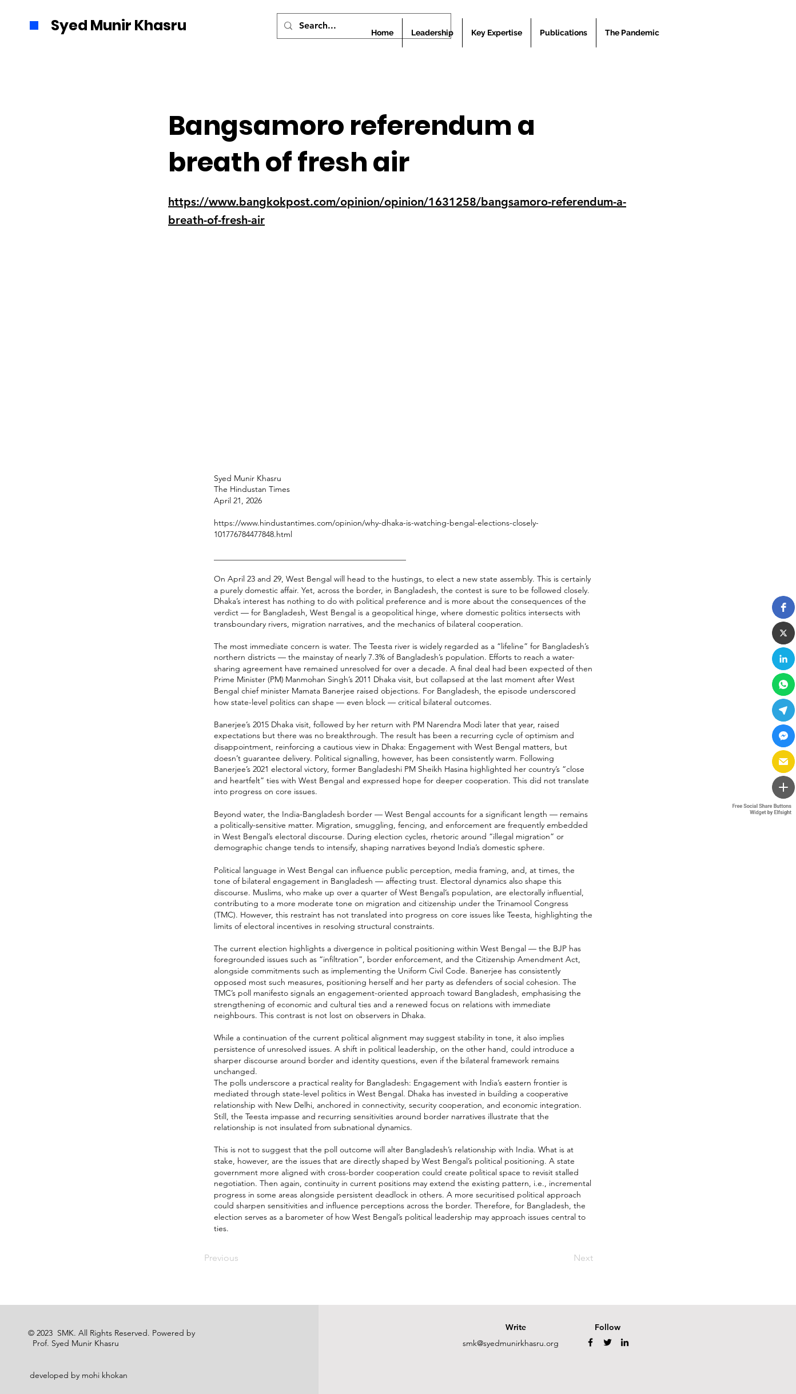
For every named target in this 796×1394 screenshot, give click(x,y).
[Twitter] (607, 1342)
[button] (563, 32)
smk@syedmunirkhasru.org (511, 1343)
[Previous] (242, 1258)
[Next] (564, 1258)
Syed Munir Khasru (118, 25)
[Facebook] (590, 1342)
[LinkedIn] (624, 1342)
